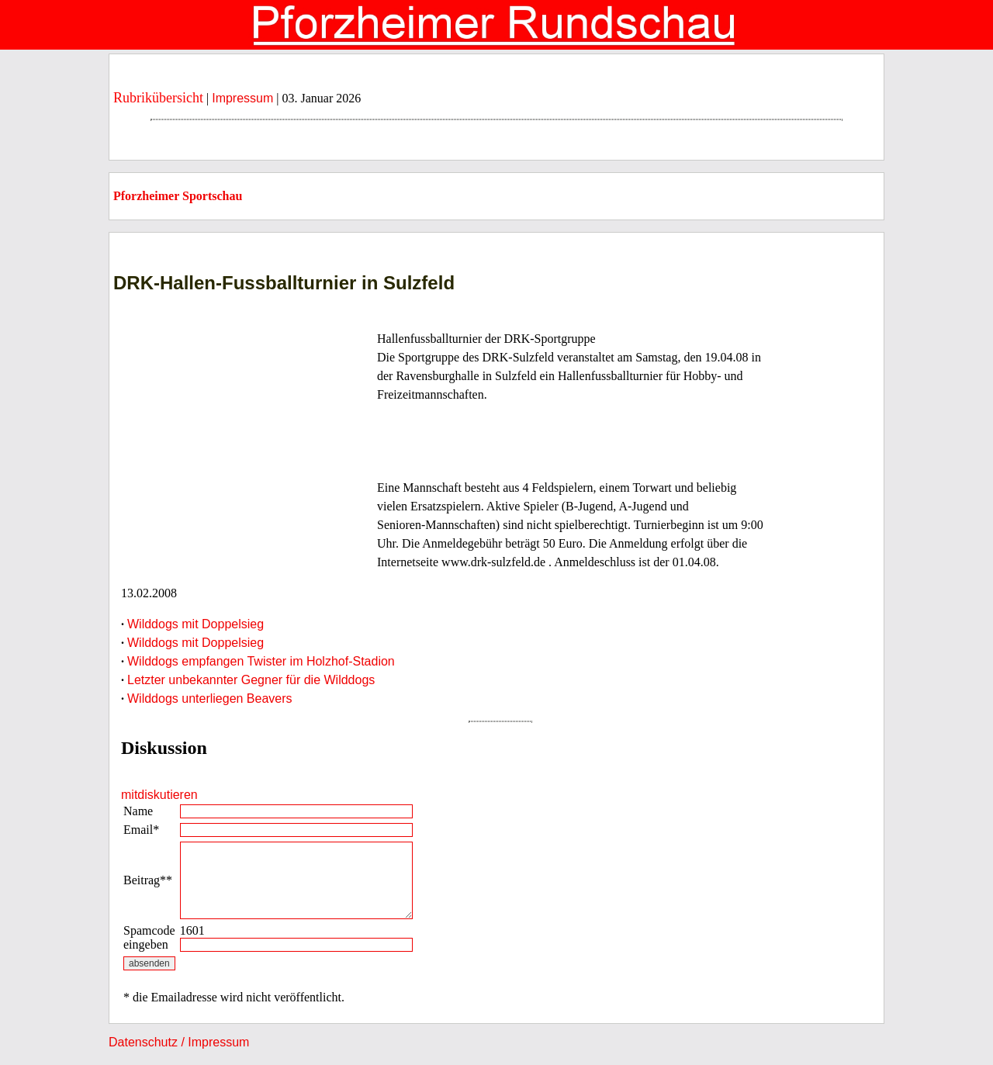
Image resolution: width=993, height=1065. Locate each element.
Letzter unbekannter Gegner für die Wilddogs (251, 679)
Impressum (242, 98)
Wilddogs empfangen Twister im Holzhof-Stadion (261, 661)
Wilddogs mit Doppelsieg (195, 624)
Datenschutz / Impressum (179, 1042)
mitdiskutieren (159, 794)
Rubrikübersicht (158, 97)
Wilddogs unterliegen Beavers (209, 698)
